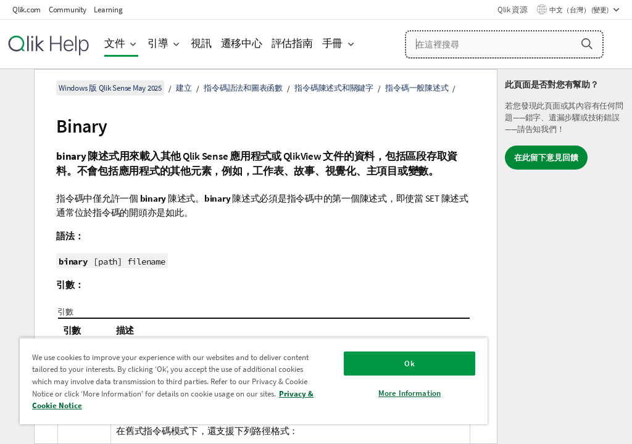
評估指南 (292, 43)
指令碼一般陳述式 (416, 88)
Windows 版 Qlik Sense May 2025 (110, 88)
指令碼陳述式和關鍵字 (333, 88)
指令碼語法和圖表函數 (243, 88)
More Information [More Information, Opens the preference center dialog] (409, 393)
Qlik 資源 (512, 9)
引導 (158, 43)
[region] (254, 380)
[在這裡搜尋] (504, 44)
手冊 (332, 43)
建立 (184, 88)
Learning (108, 9)
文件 (114, 43)
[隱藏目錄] (15, 88)
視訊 (201, 43)
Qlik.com (26, 9)
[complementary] (564, 256)
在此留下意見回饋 (546, 157)
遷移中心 (241, 43)
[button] (587, 44)
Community (67, 9)
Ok (409, 363)
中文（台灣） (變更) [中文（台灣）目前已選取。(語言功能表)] (579, 10)
